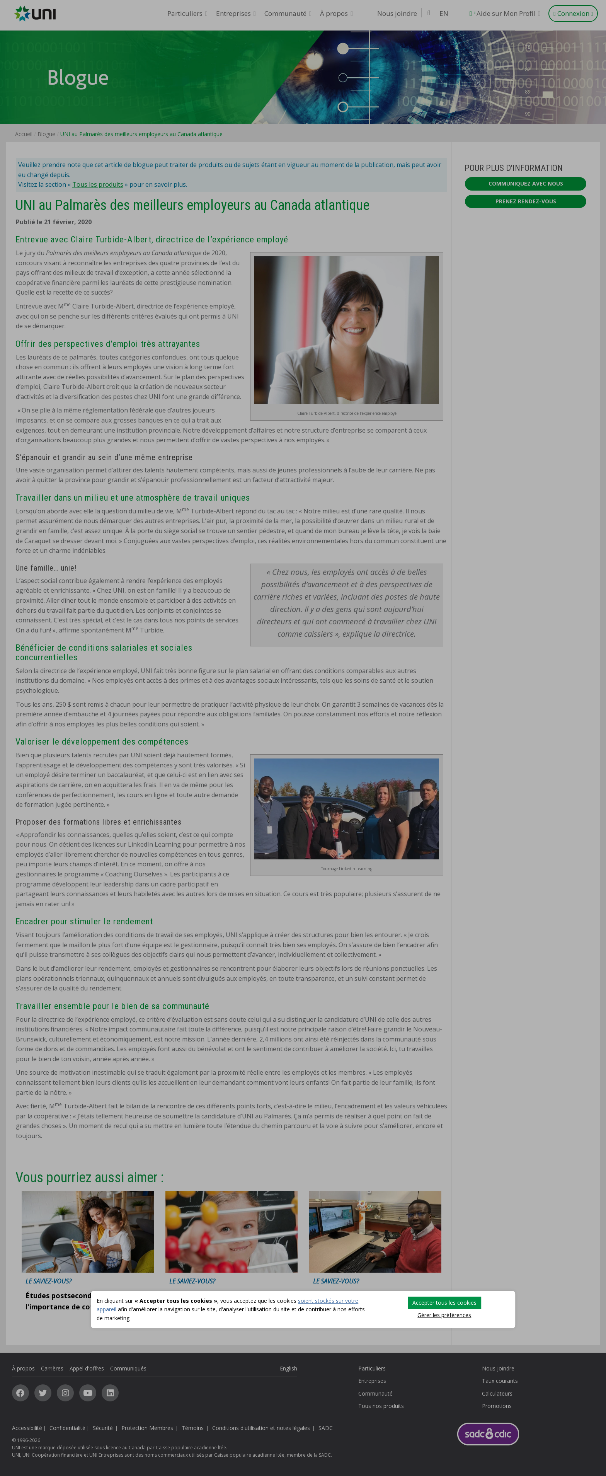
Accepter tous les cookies (444, 1302)
